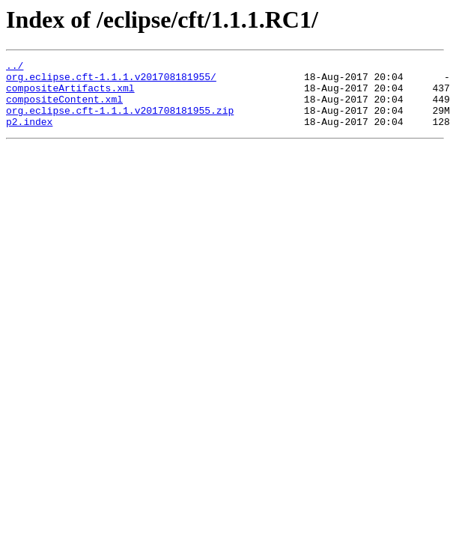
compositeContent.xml (64, 108)
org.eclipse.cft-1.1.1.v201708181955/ (111, 81)
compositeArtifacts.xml (70, 94)
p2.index (29, 134)
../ (14, 67)
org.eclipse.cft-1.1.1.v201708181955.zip (120, 121)
